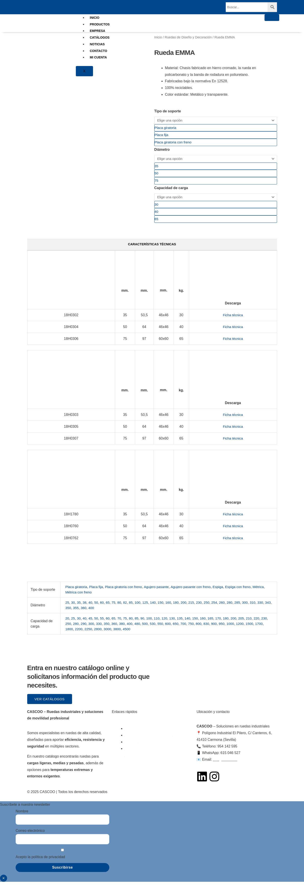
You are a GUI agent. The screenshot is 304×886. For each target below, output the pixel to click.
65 (109, 607)
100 (140, 607)
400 (100, 612)
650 (187, 628)
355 (84, 612)
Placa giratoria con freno (126, 591)
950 (235, 628)
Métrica (71, 596)
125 (148, 607)
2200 (89, 633)
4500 (139, 633)
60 (103, 607)
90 (145, 622)
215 (195, 607)
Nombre (22, 815)
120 (168, 622)
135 (183, 622)
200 (187, 607)
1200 (254, 628)
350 (76, 612)
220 (263, 622)
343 (68, 612)
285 (243, 607)
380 (132, 628)
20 (67, 622)
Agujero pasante (160, 591)
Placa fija (97, 591)
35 (79, 607)
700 (195, 628)
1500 (264, 628)
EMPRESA (97, 31)
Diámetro (162, 151)
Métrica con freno (93, 596)
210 (255, 622)
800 (211, 628)
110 (160, 622)
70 (121, 622)
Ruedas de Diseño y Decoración (188, 37)
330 (267, 607)
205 (247, 622)
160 (172, 607)
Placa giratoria (76, 591)
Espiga (224, 591)
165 (215, 622)
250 (211, 607)
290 (92, 628)
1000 (244, 628)
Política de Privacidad (205, 796)
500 (156, 628)
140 (156, 607)
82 (127, 607)
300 (251, 607)
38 (85, 607)
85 (133, 607)
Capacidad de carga (171, 190)
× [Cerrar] (3, 882)
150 (164, 607)
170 (223, 622)
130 (175, 622)
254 (219, 607)
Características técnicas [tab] (152, 248)
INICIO (94, 17)
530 (164, 628)
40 (91, 607)
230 (203, 607)
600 (179, 628)
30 (73, 607)
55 (103, 622)
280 (235, 607)
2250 (99, 633)
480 (148, 628)
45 (91, 622)
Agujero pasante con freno (196, 591)
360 (92, 612)
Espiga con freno (245, 591)
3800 (129, 633)
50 (97, 607)
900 (227, 628)
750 (203, 628)
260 (227, 607)
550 (172, 628)
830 (219, 628)
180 (179, 607)
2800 (109, 633)
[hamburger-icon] (272, 17)
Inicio (158, 37)
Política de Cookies (169, 796)
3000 (119, 633)
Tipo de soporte (167, 111)
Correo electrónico (30, 835)
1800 (79, 633)
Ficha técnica (232, 319)
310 (259, 607)
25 (67, 607)
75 (115, 607)
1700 (69, 633)
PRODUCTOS (100, 24)
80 (121, 607)
